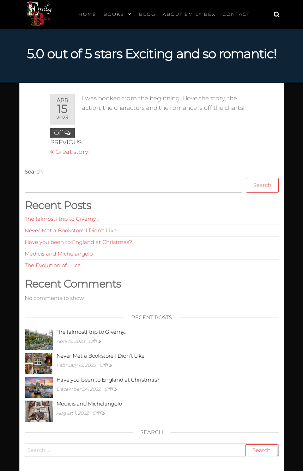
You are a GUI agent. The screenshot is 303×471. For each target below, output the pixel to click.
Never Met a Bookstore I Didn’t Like (71, 230)
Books (113, 14)
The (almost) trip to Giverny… (62, 218)
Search (34, 171)
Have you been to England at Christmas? (78, 242)
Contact (236, 14)
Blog (147, 14)
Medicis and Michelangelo (59, 253)
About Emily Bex (189, 14)
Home (87, 14)
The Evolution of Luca (53, 265)
